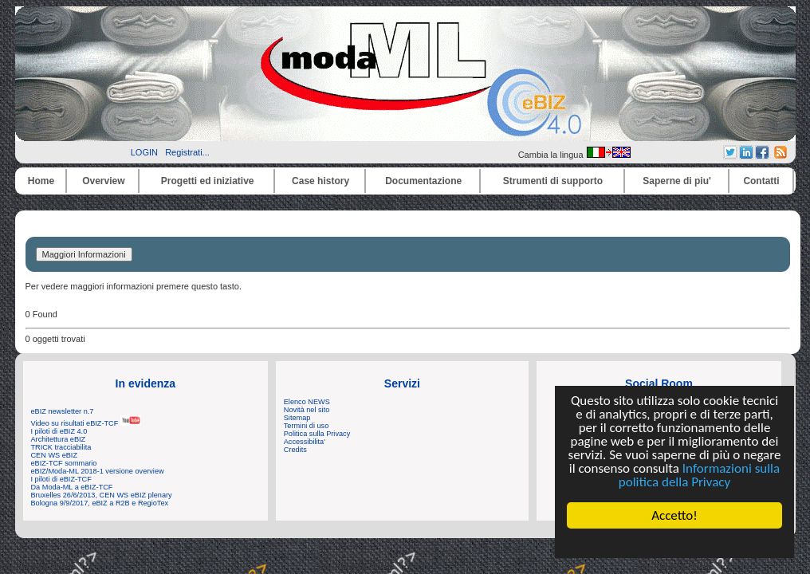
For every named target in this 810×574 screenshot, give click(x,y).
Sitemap (297, 418)
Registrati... (187, 152)
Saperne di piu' (677, 181)
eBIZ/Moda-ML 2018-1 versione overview (97, 471)
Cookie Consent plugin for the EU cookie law (674, 543)
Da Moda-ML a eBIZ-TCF (72, 487)
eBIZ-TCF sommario (64, 463)
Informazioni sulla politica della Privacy (699, 475)
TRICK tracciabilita (61, 447)
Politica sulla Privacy (317, 434)
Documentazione (423, 181)
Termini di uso (306, 426)
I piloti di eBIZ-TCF (61, 479)
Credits (295, 450)
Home (41, 181)
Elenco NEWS (307, 402)
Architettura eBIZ (58, 439)
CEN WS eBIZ (54, 455)
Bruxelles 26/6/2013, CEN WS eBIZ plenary (101, 495)
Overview (103, 181)
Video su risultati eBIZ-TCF (86, 423)
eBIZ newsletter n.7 (62, 411)
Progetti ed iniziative (207, 181)
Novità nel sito (307, 410)
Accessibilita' (304, 442)
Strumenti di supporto (553, 181)
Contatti (761, 181)
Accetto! (674, 515)
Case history (320, 181)
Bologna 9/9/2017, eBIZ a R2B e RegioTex (100, 503)
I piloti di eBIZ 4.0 (59, 431)
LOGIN (144, 152)
